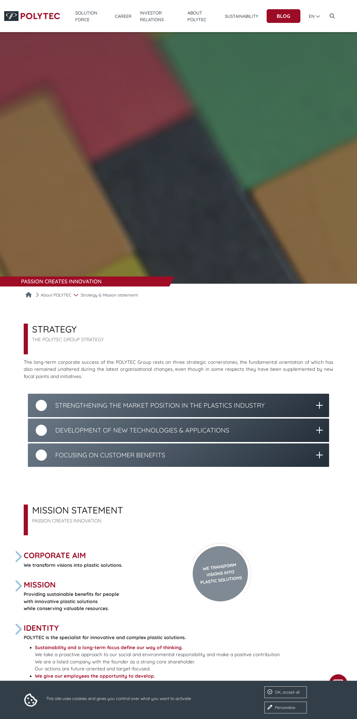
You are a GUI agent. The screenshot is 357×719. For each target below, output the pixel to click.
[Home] (28, 295)
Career (123, 16)
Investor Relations (152, 16)
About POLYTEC (196, 16)
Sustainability (241, 16)
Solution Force (86, 16)
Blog (283, 16)
